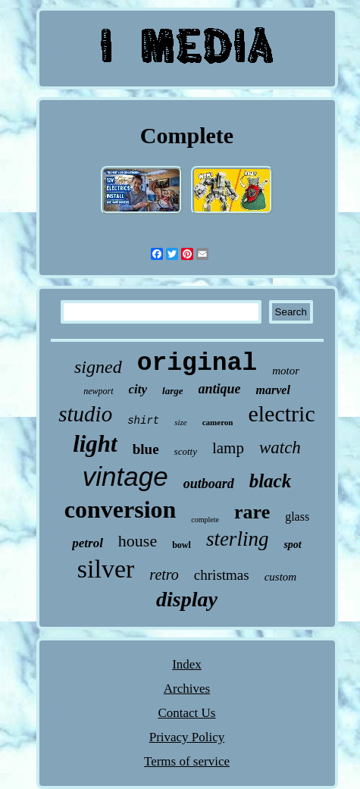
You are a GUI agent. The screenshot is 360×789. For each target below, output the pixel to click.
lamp (228, 448)
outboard (208, 483)
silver (106, 569)
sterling (237, 539)
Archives (187, 688)
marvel (273, 390)
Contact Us (186, 713)
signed (98, 367)
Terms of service (187, 761)
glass (297, 516)
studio (85, 414)
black (270, 481)
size (180, 422)
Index (187, 664)
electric (281, 413)
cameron (217, 422)
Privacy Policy (187, 737)
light (95, 444)
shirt (143, 421)
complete (205, 519)
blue (146, 449)
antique (220, 388)
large (172, 390)
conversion (120, 509)
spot (292, 544)
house (137, 540)
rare (252, 512)
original (197, 363)
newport (98, 391)
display (187, 599)
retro (164, 574)
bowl (181, 545)
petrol (87, 543)
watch (280, 447)
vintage (125, 476)
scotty (185, 451)
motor (285, 371)
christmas (221, 575)
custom (281, 577)
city (138, 389)
